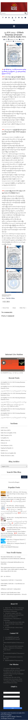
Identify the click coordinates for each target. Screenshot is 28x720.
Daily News (4, 430)
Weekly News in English (7, 453)
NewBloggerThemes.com (7, 718)
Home (14, 308)
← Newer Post (5, 308)
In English (3, 438)
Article (2, 428)
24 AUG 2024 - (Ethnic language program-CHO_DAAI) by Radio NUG (14, 34)
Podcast (3, 443)
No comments (18, 41)
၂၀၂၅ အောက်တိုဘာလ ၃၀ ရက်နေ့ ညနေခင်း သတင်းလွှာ (13, 417)
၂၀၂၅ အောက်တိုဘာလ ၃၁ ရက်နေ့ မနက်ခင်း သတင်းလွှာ (14, 402)
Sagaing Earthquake (6, 448)
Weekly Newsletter (6, 455)
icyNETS (8, 716)
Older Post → (23, 308)
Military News (4, 440)
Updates (3, 450)
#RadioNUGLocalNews (6, 294)
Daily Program (5, 435)
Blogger (17, 482)
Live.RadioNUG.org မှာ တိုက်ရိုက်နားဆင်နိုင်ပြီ (12, 373)
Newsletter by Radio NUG (17, 713)
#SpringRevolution (5, 296)
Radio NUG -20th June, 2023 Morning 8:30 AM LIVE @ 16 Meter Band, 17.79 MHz (16, 493)
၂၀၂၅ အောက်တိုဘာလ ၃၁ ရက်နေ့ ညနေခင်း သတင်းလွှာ (13, 391)
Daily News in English (6, 433)
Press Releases (5, 445)
